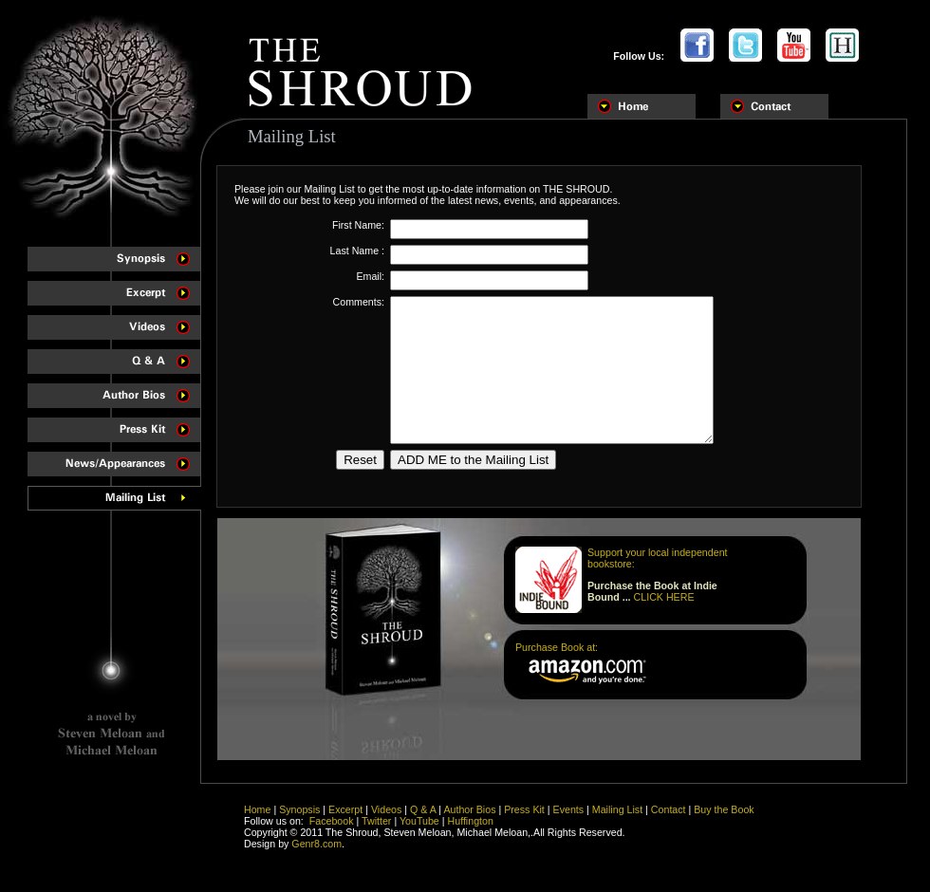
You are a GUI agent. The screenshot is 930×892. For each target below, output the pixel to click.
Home (257, 821)
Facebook (331, 832)
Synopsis (299, 821)
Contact (668, 821)
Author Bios (469, 821)
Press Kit (524, 821)
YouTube (419, 832)
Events (569, 821)
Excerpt (345, 821)
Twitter (376, 832)
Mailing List (617, 821)
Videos (386, 821)
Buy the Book (723, 821)
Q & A (423, 821)
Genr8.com (316, 855)
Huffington (470, 832)
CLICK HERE (664, 625)
